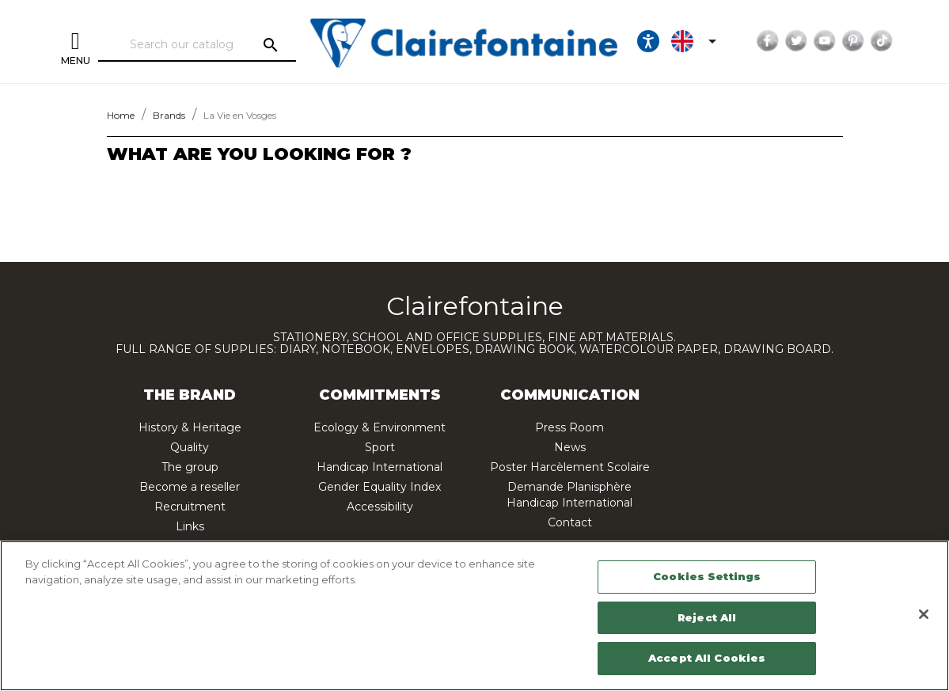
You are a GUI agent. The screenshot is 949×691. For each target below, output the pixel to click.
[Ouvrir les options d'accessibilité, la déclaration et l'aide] (647, 41)
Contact (570, 522)
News (570, 447)
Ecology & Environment (379, 427)
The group (189, 467)
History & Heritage (190, 427)
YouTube (824, 41)
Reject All (707, 617)
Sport (380, 447)
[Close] (923, 614)
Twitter (795, 41)
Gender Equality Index (379, 487)
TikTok (881, 41)
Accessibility (380, 506)
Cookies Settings (707, 576)
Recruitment (190, 506)
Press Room (569, 427)
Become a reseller (189, 487)
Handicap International (379, 467)
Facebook (767, 41)
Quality (189, 447)
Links (190, 526)
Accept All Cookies (706, 657)
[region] (474, 616)
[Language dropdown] (695, 41)
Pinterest (852, 41)
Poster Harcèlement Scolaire (570, 467)
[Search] (197, 45)
